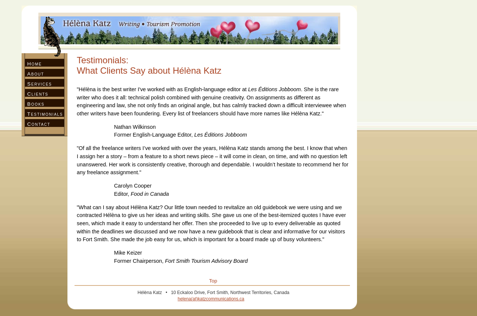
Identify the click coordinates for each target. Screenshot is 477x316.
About (35, 74)
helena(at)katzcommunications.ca (211, 298)
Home (34, 64)
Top (213, 281)
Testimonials (45, 114)
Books (35, 104)
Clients (37, 94)
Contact (38, 124)
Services (39, 84)
